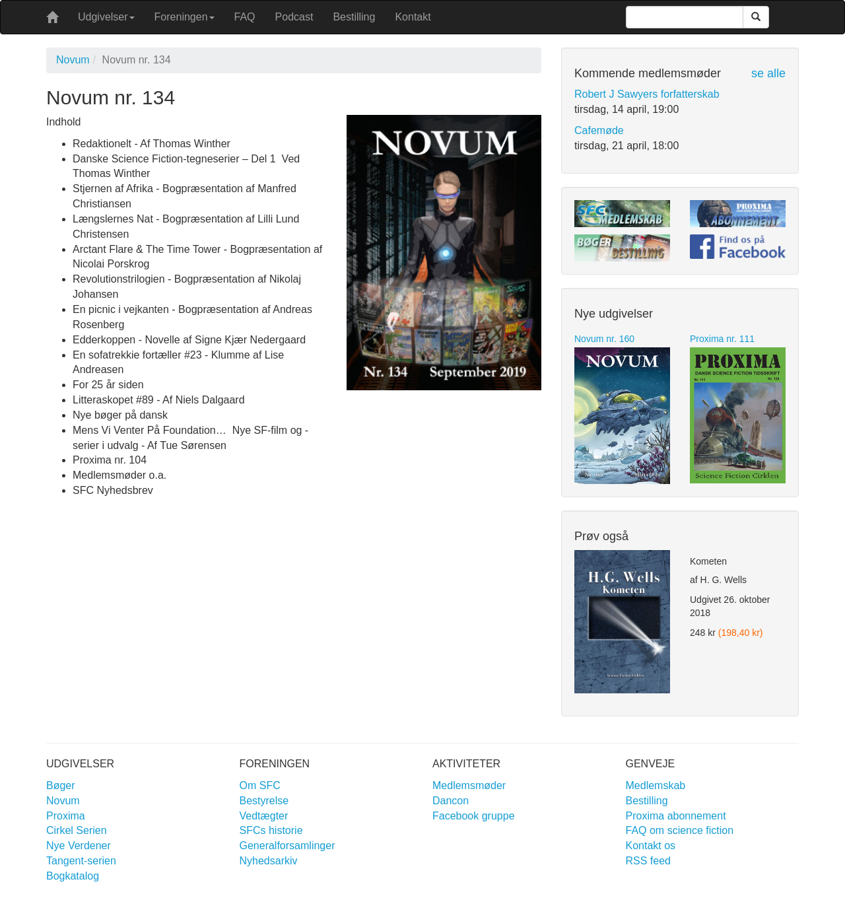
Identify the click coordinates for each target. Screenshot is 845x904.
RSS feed (648, 860)
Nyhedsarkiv (269, 860)
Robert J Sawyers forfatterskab (647, 94)
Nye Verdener (78, 845)
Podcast (294, 16)
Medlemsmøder (469, 785)
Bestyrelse (264, 800)
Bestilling (354, 16)
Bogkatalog (72, 876)
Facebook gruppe (473, 815)
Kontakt (412, 16)
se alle (768, 73)
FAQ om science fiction (680, 830)
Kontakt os (651, 845)
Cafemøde (599, 130)
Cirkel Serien (76, 830)
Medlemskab (656, 785)
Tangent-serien (81, 860)
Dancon (450, 800)
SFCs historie (271, 830)
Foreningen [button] (184, 16)
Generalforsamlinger (287, 845)
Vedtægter (264, 815)
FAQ (244, 16)
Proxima (65, 815)
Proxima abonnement (676, 815)
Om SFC (260, 785)
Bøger (60, 785)
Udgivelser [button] (106, 16)
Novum (73, 59)
